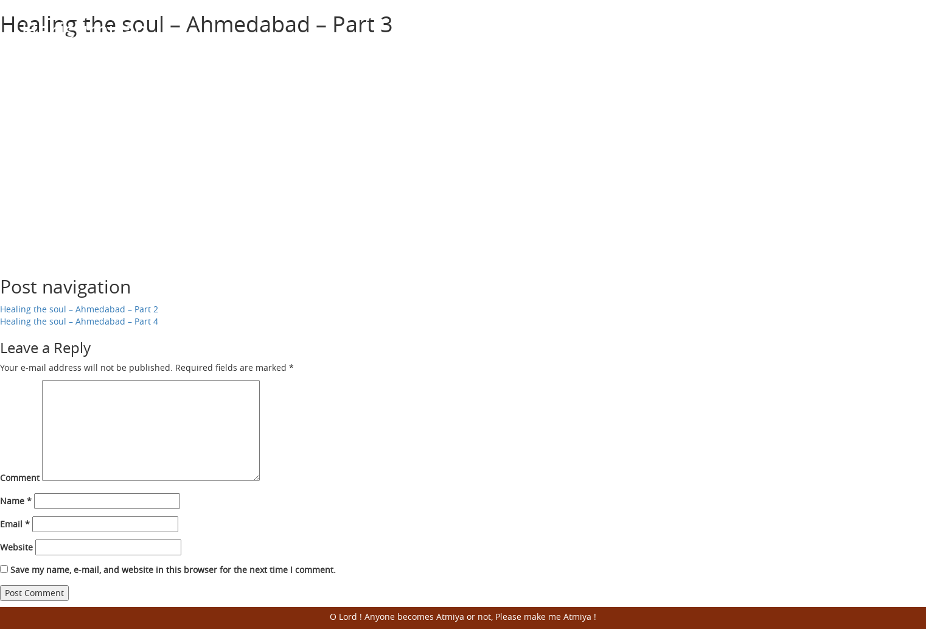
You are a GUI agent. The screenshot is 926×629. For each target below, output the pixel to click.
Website (16, 547)
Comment (20, 477)
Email (15, 524)
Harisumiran (84, 29)
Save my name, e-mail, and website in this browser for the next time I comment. (173, 569)
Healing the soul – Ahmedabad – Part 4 (79, 321)
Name (16, 501)
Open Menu (889, 30)
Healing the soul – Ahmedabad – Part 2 (79, 309)
